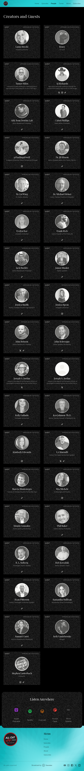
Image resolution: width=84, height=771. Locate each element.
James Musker (62, 267)
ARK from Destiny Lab (22, 120)
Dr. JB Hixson (62, 157)
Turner (61, 3)
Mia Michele (62, 488)
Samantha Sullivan (62, 599)
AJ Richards (62, 83)
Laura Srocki (22, 46)
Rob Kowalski (62, 562)
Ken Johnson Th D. (62, 415)
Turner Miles (22, 83)
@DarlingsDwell (22, 157)
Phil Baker (62, 525)
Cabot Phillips (62, 120)
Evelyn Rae (22, 230)
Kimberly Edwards (22, 452)
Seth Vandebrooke (62, 636)
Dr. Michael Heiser (62, 194)
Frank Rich (62, 230)
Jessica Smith (22, 304)
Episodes (45, 3)
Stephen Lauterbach (22, 673)
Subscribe (76, 3)
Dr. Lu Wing (22, 194)
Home (37, 3)
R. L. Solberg (22, 562)
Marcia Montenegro (22, 488)
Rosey (62, 46)
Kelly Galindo (22, 415)
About (68, 3)
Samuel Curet (22, 636)
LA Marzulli (62, 452)
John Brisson (22, 341)
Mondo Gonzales (22, 525)
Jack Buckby (22, 267)
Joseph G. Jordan (22, 378)
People (53, 3)
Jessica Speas (62, 304)
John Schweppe (62, 341)
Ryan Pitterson (22, 599)
